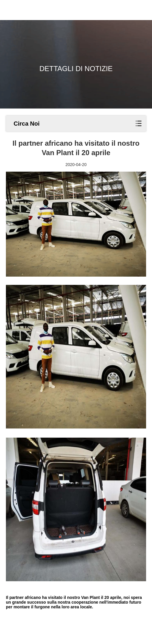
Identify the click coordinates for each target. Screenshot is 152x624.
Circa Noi (27, 123)
